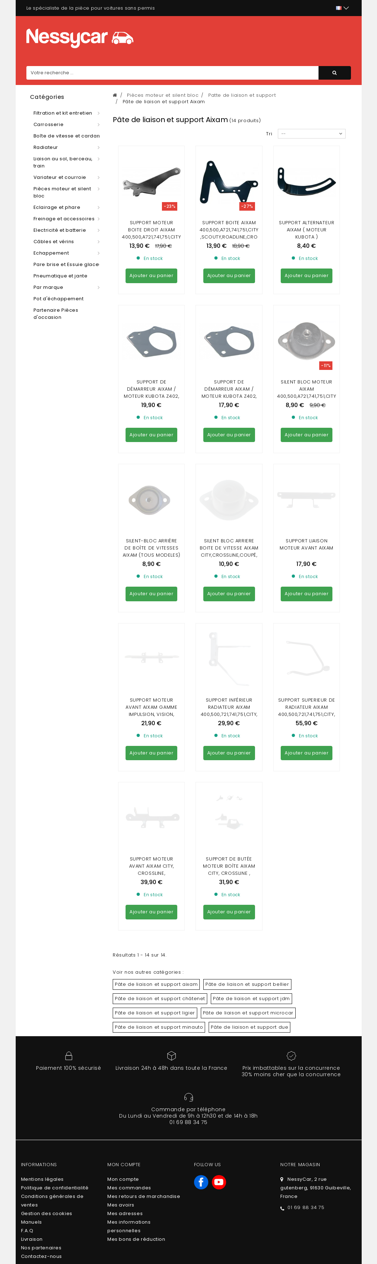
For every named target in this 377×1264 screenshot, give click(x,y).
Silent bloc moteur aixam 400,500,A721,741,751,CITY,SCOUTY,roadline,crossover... (306, 331)
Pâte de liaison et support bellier (247, 724)
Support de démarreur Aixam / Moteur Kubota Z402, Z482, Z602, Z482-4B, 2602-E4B (229, 331)
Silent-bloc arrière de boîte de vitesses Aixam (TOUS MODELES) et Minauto (151, 421)
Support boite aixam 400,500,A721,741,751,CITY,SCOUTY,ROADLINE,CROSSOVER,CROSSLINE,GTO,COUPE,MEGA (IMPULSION (229, 240)
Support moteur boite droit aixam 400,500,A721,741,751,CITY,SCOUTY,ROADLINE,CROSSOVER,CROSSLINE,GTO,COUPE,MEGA (151, 240)
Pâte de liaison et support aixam (156, 724)
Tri (269, 133)
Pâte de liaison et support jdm (251, 738)
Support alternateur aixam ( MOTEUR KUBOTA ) (306, 229)
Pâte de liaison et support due (249, 767)
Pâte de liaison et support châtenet (160, 738)
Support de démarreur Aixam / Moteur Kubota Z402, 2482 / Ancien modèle (151, 328)
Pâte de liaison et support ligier (155, 752)
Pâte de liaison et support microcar (248, 752)
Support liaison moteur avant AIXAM (306, 414)
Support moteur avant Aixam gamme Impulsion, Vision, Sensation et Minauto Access (151, 519)
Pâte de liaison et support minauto (159, 767)
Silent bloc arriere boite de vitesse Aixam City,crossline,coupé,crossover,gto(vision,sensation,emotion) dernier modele (229, 428)
